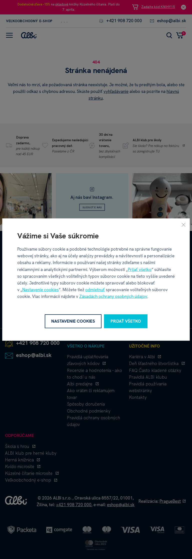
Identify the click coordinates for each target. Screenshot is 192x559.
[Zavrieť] (183, 224)
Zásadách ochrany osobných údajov (113, 296)
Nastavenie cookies (40, 289)
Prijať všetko (140, 269)
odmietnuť (95, 289)
